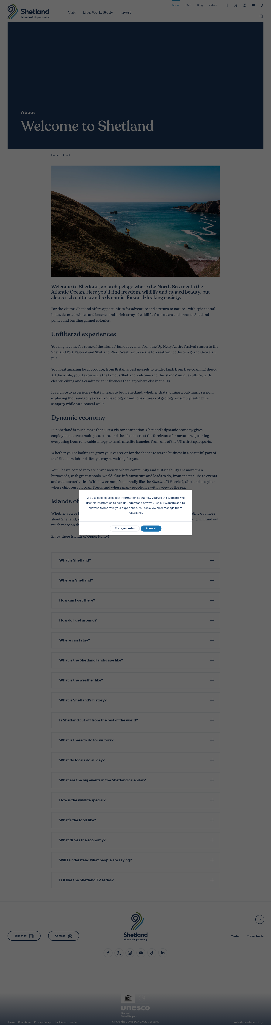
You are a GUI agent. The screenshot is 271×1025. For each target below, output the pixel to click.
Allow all (151, 528)
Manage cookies (125, 528)
